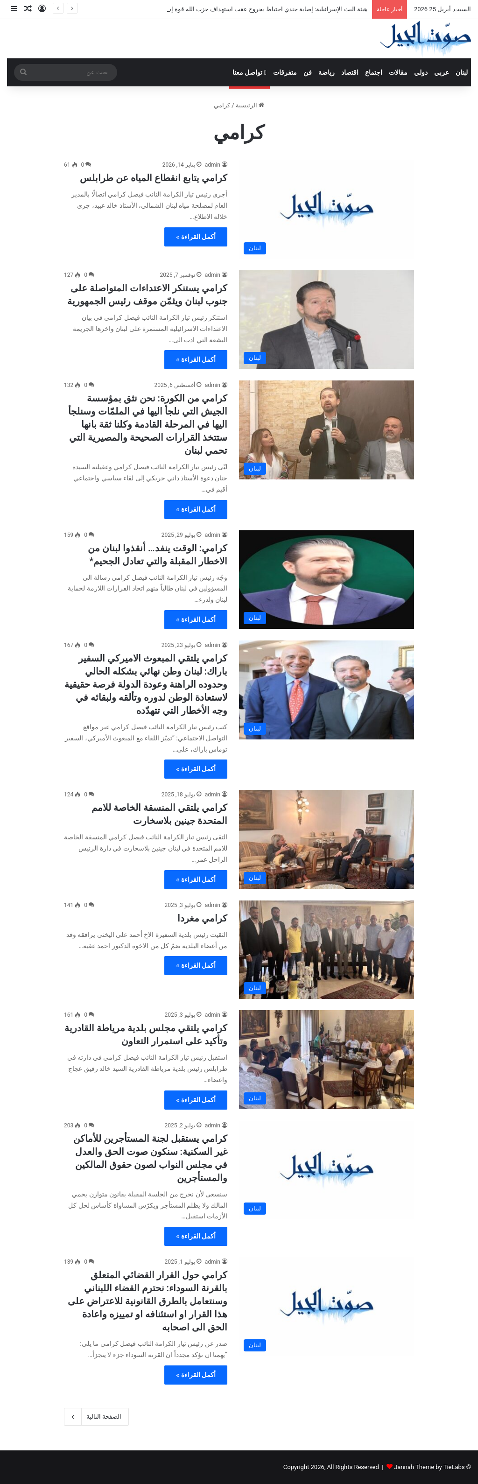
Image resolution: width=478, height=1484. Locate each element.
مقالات (398, 72)
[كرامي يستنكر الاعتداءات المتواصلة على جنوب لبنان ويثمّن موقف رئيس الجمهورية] (326, 319)
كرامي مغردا (202, 918)
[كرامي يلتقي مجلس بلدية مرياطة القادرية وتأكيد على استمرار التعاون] (326, 1059)
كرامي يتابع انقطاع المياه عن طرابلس (153, 177)
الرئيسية (250, 105)
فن (307, 72)
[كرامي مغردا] (326, 949)
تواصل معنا (249, 72)
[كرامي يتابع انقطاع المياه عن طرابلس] (326, 209)
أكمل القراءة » (196, 236)
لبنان (462, 72)
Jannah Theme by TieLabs (429, 1466)
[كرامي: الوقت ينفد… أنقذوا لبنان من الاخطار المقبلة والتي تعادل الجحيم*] (326, 579)
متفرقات (285, 72)
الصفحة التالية (96, 1416)
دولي (421, 72)
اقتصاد (349, 72)
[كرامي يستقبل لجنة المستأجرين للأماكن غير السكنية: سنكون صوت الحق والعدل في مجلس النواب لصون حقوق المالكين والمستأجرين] (326, 1170)
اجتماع (373, 72)
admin (212, 165)
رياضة (326, 72)
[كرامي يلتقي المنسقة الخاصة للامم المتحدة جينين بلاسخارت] (326, 839)
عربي (441, 72)
